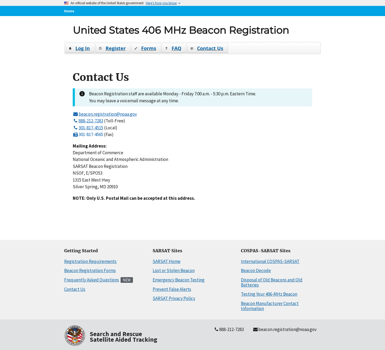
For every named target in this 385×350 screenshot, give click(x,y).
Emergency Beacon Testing (179, 280)
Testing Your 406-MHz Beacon (269, 294)
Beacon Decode (256, 270)
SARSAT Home (166, 261)
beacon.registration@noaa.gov (105, 114)
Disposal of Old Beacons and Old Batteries (271, 282)
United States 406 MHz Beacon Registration (181, 30)
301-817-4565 (88, 134)
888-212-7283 (88, 121)
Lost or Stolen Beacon (174, 270)
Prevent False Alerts (172, 289)
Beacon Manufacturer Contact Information (270, 305)
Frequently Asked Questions (91, 280)
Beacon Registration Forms (90, 270)
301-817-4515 (88, 128)
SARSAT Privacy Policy (174, 298)
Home (69, 11)
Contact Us (74, 289)
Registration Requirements (90, 261)
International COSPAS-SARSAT (270, 261)
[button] (80, 48)
